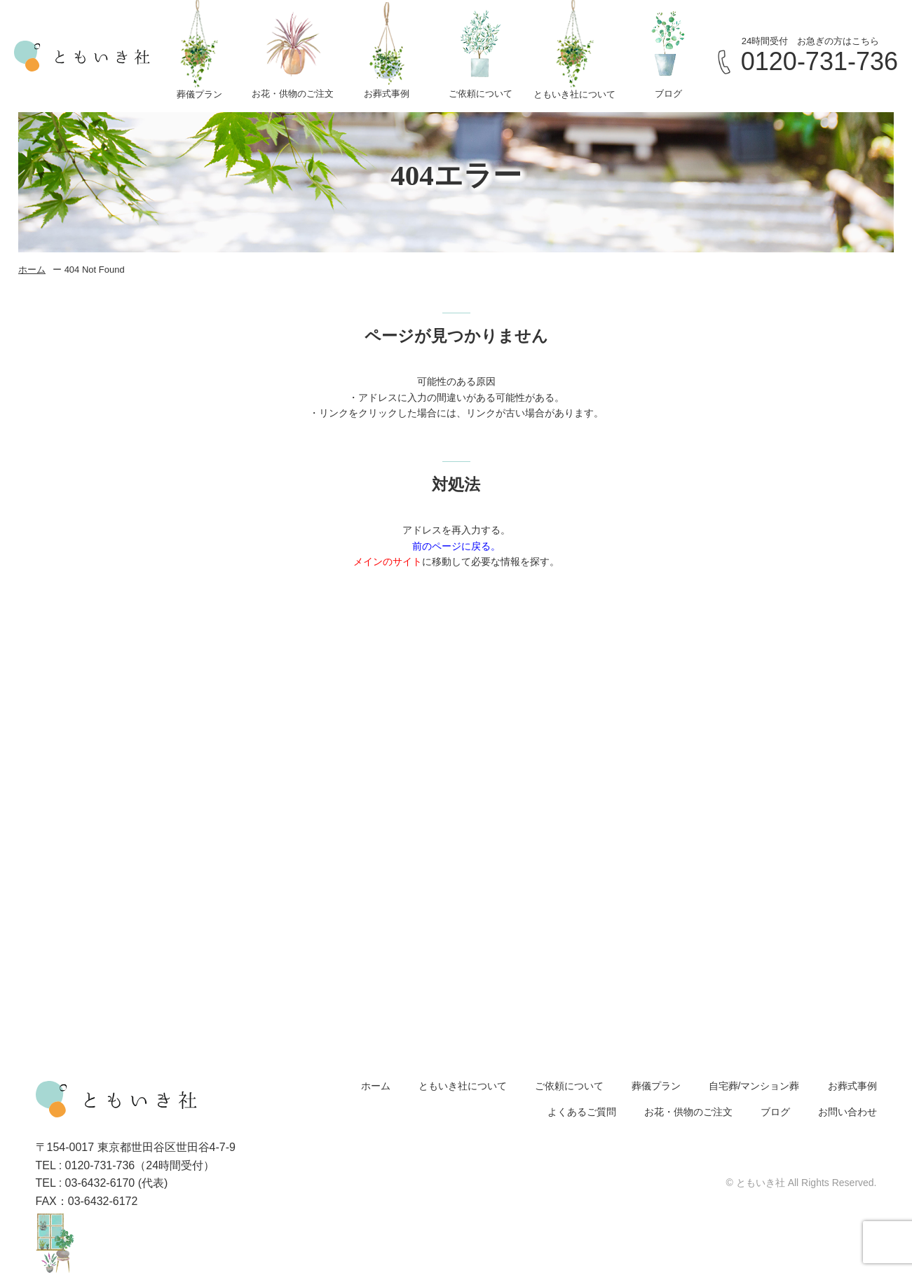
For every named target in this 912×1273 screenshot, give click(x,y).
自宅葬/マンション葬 (754, 1086)
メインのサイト (387, 561)
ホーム (32, 269)
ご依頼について (569, 1086)
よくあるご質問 (581, 1112)
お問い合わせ (847, 1112)
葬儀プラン (656, 1086)
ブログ (775, 1112)
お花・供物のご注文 (688, 1112)
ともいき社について (462, 1086)
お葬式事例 (852, 1086)
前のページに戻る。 (456, 546)
